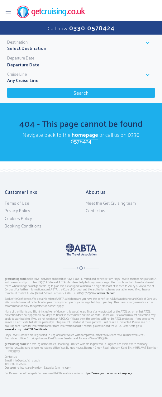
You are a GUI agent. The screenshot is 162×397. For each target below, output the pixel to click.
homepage (85, 134)
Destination (17, 42)
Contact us (95, 210)
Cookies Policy (18, 218)
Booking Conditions (23, 225)
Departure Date (20, 58)
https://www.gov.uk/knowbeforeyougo (108, 373)
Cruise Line (17, 74)
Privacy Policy (17, 210)
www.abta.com (106, 293)
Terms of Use (17, 203)
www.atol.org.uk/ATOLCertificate (26, 329)
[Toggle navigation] (10, 11)
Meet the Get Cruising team (111, 203)
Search (81, 92)
